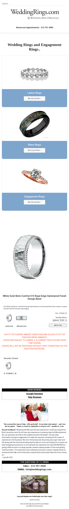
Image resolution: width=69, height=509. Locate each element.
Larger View (9, 326)
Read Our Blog (34, 500)
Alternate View (21, 326)
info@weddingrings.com (38, 469)
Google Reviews (34, 393)
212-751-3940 (46, 27)
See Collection (34, 98)
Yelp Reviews (34, 397)
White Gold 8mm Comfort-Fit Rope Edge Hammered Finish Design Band (34, 297)
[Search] (13, 3)
